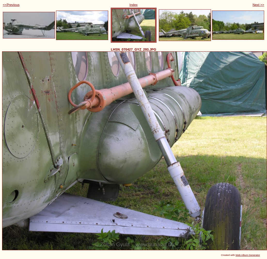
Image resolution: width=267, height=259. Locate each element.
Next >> (258, 5)
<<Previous (11, 5)
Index (133, 5)
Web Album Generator (247, 255)
